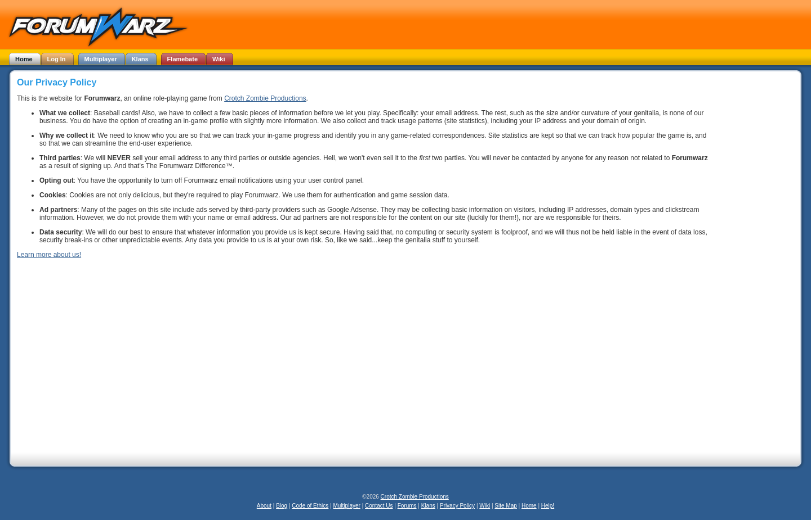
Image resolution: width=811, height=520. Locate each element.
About (264, 506)
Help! (547, 506)
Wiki (484, 506)
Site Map (505, 506)
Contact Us (379, 506)
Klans (428, 506)
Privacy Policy (457, 506)
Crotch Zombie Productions (265, 98)
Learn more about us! (49, 255)
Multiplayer (346, 506)
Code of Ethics (310, 506)
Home (529, 506)
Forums (407, 506)
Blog (281, 506)
